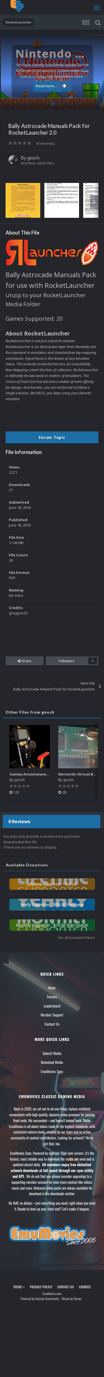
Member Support (51, 1015)
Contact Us (51, 1024)
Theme (19, 1286)
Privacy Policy (41, 1286)
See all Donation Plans (76, 937)
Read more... (51, 85)
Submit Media (52, 1053)
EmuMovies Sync (52, 1071)
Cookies (85, 1286)
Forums (52, 996)
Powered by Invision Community (40, 1298)
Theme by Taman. (71, 1298)
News (52, 988)
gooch (33, 158)
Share (24, 661)
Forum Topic (52, 437)
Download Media (52, 1062)
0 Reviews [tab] (19, 821)
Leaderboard (52, 1006)
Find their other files (37, 163)
